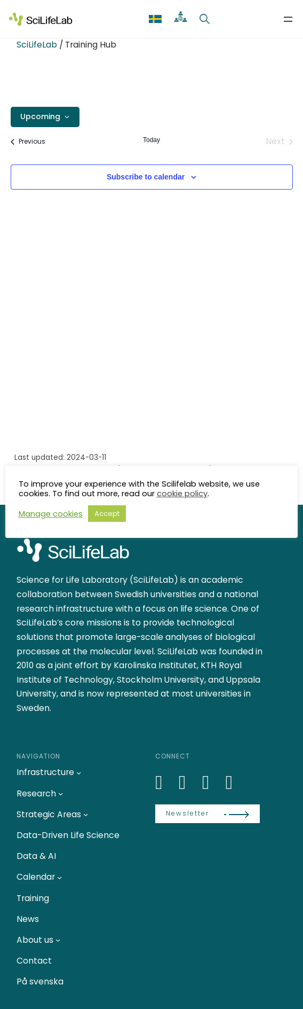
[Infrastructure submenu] (78, 772)
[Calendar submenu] (59, 876)
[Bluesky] (188, 782)
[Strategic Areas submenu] (85, 814)
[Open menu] (288, 19)
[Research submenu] (60, 793)
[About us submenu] (57, 939)
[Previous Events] (28, 141)
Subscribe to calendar (146, 177)
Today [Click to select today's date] (151, 140)
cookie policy (182, 493)
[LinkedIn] (164, 782)
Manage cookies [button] (51, 514)
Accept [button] (106, 514)
